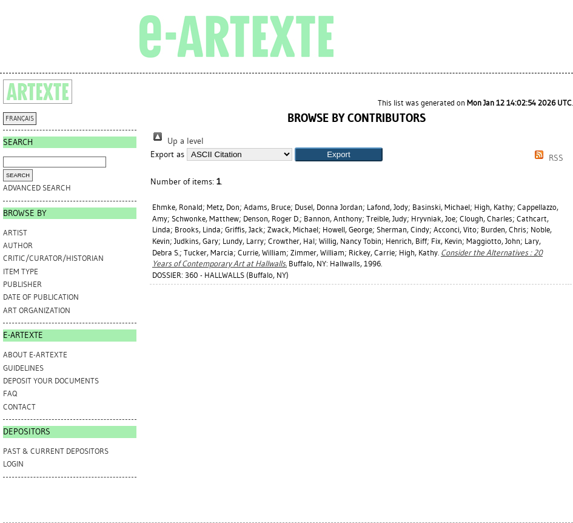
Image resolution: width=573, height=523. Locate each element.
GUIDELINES (23, 368)
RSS (547, 158)
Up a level (177, 141)
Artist (15, 232)
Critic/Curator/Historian (53, 258)
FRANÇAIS (19, 119)
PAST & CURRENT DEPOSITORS (56, 451)
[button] (339, 154)
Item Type (20, 271)
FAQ (10, 393)
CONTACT (19, 406)
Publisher (22, 284)
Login (13, 463)
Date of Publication (41, 297)
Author (18, 245)
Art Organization (36, 310)
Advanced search (37, 187)
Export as (167, 154)
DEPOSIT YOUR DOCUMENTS (51, 380)
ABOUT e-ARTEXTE (35, 354)
